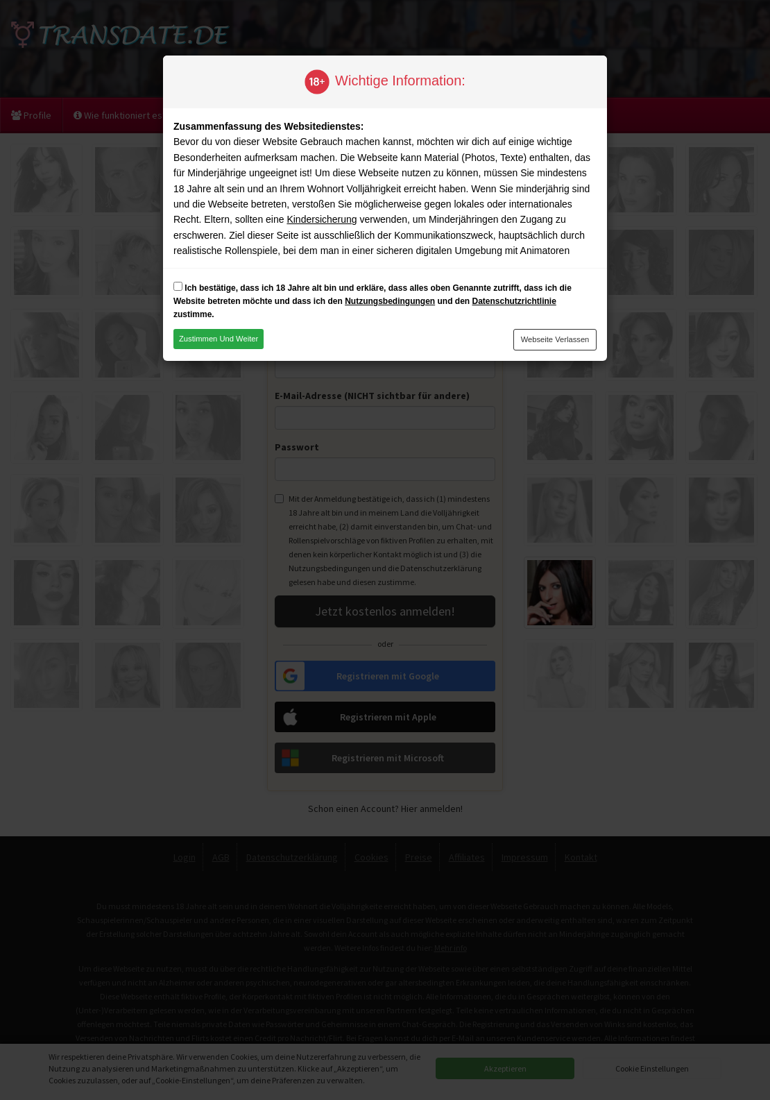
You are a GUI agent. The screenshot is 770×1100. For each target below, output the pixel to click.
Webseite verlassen (555, 339)
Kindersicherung (321, 219)
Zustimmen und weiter (218, 339)
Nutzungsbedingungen (390, 301)
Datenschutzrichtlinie (514, 301)
